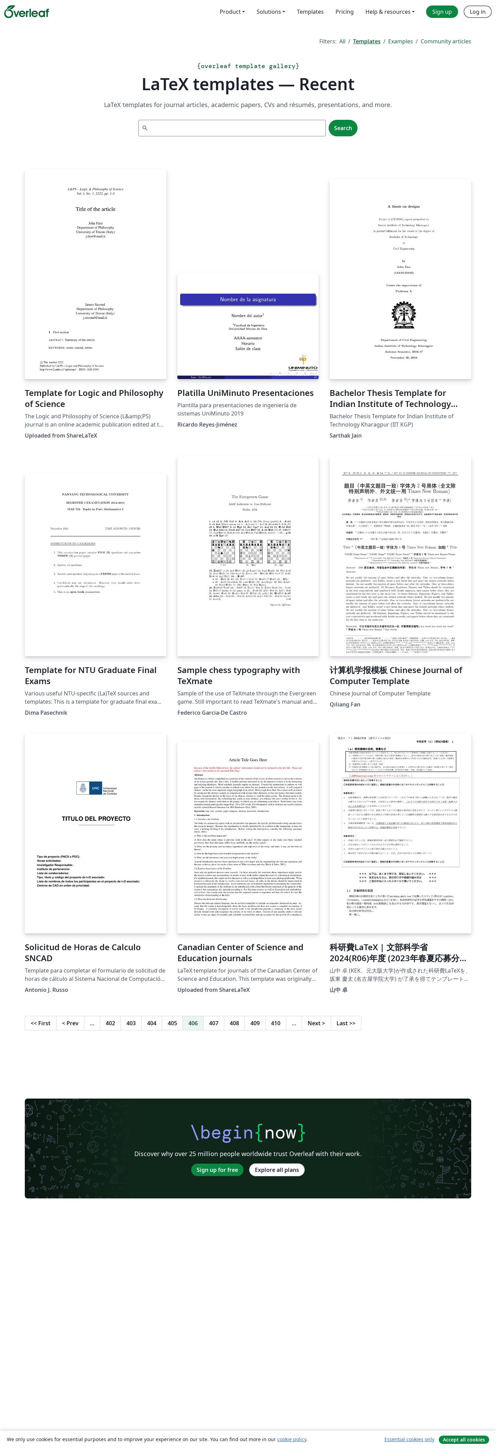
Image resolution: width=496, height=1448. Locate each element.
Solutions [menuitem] (269, 11)
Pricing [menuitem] (344, 11)
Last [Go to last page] (346, 1023)
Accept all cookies (464, 1439)
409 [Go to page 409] (255, 1023)
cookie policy (291, 1439)
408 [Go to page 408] (234, 1023)
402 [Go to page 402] (110, 1023)
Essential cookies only (409, 1439)
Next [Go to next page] (316, 1023)
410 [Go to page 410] (275, 1023)
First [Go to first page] (41, 1023)
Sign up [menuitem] (442, 11)
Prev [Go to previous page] (70, 1023)
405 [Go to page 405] (172, 1023)
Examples (400, 41)
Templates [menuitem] (310, 11)
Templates (367, 41)
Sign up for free (217, 1170)
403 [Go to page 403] (131, 1023)
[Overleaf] (26, 11)
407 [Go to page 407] (213, 1023)
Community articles (446, 41)
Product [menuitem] (230, 11)
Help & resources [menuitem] (388, 11)
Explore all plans (277, 1170)
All (342, 41)
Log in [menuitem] (478, 11)
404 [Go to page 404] (151, 1023)
